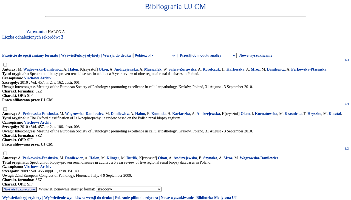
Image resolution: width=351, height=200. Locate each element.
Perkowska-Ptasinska (308, 69)
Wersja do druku (117, 55)
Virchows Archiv (37, 78)
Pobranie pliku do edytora (136, 198)
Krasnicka (293, 114)
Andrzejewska (126, 69)
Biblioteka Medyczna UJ (216, 198)
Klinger (113, 158)
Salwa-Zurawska (182, 69)
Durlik (131, 158)
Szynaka (210, 158)
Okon (103, 69)
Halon (73, 69)
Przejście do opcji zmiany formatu (30, 55)
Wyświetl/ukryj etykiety (80, 55)
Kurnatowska (266, 114)
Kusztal (335, 114)
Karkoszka (235, 69)
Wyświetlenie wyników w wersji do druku (78, 198)
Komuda (158, 114)
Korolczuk (211, 69)
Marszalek (153, 69)
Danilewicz (276, 69)
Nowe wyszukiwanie (255, 55)
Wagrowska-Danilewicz (42, 69)
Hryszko (314, 114)
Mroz (255, 69)
